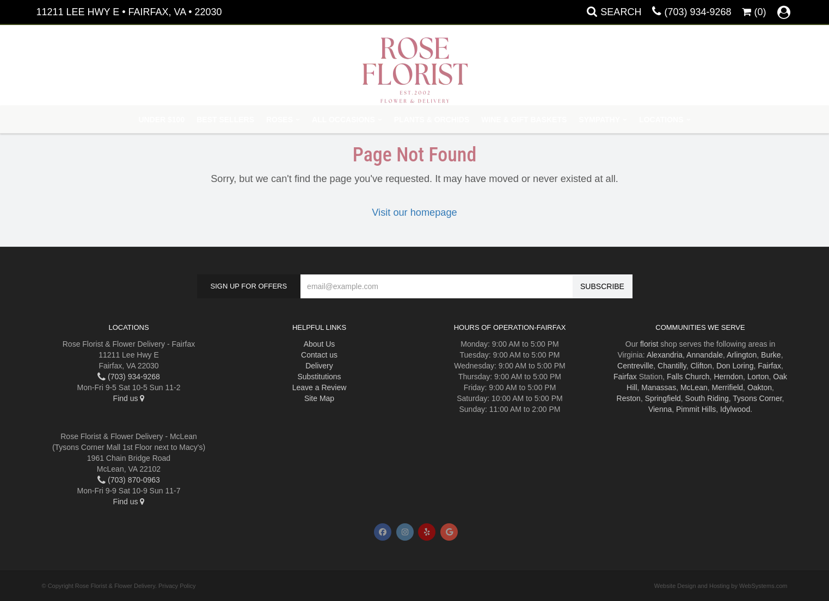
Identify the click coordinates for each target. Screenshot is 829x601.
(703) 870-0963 (128, 479)
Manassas (658, 387)
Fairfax (769, 365)
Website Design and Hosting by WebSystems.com (721, 586)
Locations (661, 119)
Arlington (742, 354)
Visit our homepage (414, 212)
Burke (771, 354)
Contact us (319, 354)
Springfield (663, 398)
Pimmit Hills (696, 409)
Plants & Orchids (431, 119)
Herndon (728, 376)
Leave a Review (319, 387)
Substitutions (319, 376)
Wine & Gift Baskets (524, 119)
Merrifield (728, 387)
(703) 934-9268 (697, 12)
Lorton (758, 376)
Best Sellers (225, 119)
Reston (629, 398)
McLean (694, 387)
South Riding (707, 398)
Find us (129, 398)
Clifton (701, 365)
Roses (279, 119)
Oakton (759, 387)
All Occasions (343, 119)
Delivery (319, 365)
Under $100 (161, 119)
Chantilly (672, 365)
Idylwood (735, 409)
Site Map (319, 398)
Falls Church (688, 376)
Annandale (704, 354)
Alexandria (665, 354)
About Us (319, 344)
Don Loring (735, 365)
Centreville (635, 365)
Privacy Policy (176, 586)
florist (649, 344)
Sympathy (599, 119)
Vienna (660, 409)
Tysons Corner (757, 398)
